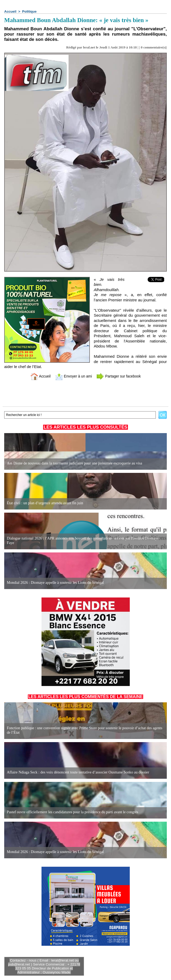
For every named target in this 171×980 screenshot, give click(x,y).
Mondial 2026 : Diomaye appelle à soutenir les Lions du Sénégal (54, 583)
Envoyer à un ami (72, 376)
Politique (29, 11)
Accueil (10, 11)
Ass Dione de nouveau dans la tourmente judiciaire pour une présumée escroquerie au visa (73, 463)
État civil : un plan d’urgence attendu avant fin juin (44, 503)
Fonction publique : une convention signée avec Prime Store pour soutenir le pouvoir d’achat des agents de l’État (85, 730)
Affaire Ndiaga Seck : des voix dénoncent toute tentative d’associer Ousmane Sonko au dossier (77, 772)
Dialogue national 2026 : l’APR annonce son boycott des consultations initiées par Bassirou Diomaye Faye (81, 541)
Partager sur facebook (120, 376)
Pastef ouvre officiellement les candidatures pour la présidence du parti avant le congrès (71, 812)
